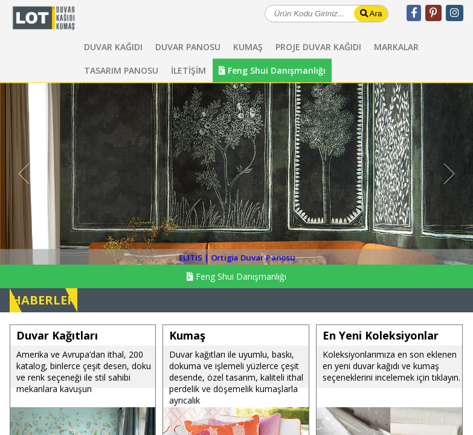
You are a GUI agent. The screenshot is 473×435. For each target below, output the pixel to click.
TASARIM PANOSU (121, 70)
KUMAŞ (248, 47)
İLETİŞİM (188, 70)
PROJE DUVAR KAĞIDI (318, 47)
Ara (371, 13)
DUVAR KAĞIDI (113, 47)
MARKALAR (396, 47)
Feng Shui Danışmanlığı (272, 70)
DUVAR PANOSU (187, 47)
